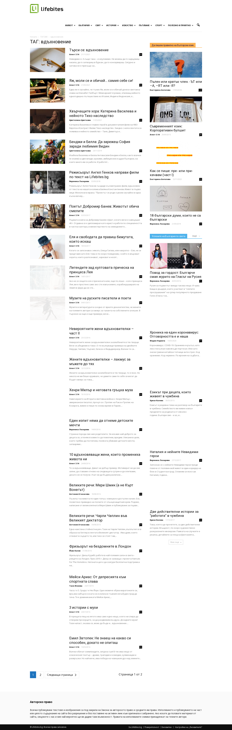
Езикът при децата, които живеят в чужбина (170, 394)
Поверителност (152, 727)
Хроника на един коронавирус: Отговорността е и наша (174, 334)
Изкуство (129, 25)
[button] (198, 25)
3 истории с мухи (83, 608)
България (85, 25)
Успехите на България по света (168, 236)
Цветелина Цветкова (80, 120)
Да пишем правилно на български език (173, 45)
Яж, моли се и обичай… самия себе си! (101, 81)
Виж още (175, 542)
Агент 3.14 (74, 54)
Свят (99, 25)
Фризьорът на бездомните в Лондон (100, 546)
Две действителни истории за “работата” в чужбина (174, 514)
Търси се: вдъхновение (89, 50)
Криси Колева (156, 400)
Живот (70, 25)
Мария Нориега (157, 340)
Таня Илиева (75, 586)
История (112, 25)
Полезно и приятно (180, 25)
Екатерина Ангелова (160, 90)
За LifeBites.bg (135, 727)
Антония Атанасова (79, 494)
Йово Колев (74, 550)
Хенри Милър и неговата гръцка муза (101, 390)
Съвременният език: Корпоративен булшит (168, 128)
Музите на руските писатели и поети (100, 298)
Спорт (160, 25)
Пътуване (145, 25)
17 (200, 90)
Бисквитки (167, 727)
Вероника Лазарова (79, 181)
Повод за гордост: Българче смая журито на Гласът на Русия (175, 275)
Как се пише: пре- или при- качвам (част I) (171, 173)
